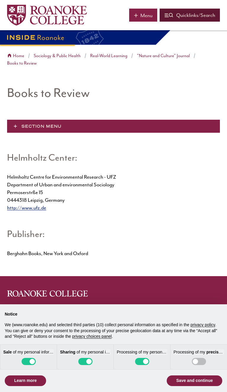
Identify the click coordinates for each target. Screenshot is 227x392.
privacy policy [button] (203, 324)
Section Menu (41, 126)
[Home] (47, 15)
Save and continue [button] (194, 380)
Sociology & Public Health (57, 56)
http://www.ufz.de (26, 207)
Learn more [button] (25, 380)
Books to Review (22, 63)
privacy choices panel (92, 336)
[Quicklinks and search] (190, 15)
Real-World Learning (108, 56)
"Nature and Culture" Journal (163, 56)
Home (18, 56)
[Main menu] (143, 15)
